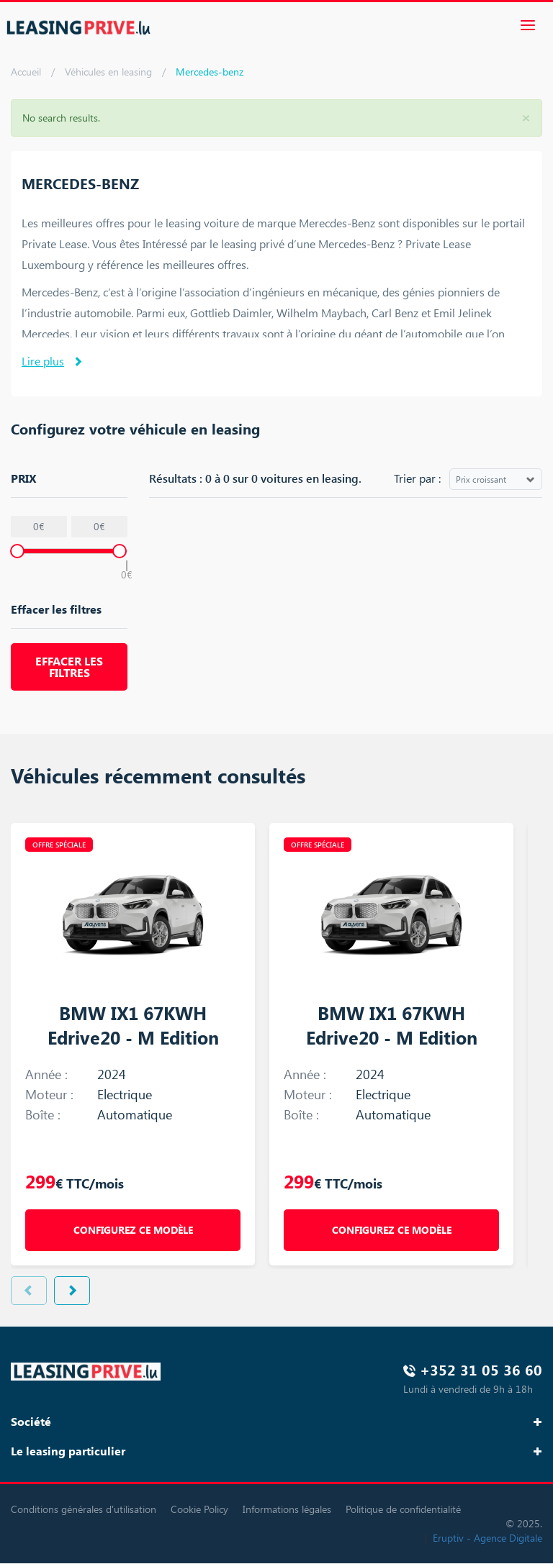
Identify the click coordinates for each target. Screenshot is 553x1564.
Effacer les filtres (69, 666)
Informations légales (287, 1509)
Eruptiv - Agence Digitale (487, 1538)
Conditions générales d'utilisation (83, 1509)
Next (72, 1290)
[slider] (17, 551)
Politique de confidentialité (403, 1509)
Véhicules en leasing (108, 71)
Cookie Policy (199, 1509)
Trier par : (417, 478)
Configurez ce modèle (133, 1230)
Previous (29, 1290)
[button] (526, 116)
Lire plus (43, 360)
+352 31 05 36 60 (481, 1369)
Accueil (26, 71)
